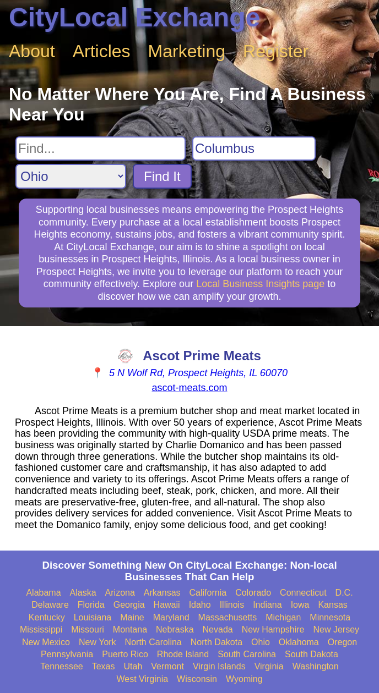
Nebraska (174, 629)
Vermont (167, 666)
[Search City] (254, 148)
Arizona (120, 592)
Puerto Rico (125, 654)
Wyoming (244, 679)
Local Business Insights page (260, 283)
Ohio (260, 642)
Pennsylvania (67, 654)
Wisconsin (197, 679)
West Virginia (142, 679)
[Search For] (100, 148)
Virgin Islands (219, 666)
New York (97, 642)
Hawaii (167, 604)
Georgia (129, 604)
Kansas (332, 604)
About (32, 51)
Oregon (342, 642)
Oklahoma (299, 642)
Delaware (50, 604)
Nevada (218, 629)
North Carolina (153, 642)
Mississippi (41, 629)
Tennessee (61, 666)
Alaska (83, 592)
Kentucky (47, 617)
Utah (133, 666)
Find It (162, 176)
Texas (103, 666)
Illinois (232, 604)
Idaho (200, 604)
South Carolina (247, 654)
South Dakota (311, 654)
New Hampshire (273, 629)
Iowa (300, 604)
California (208, 592)
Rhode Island (183, 654)
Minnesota (330, 617)
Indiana (267, 604)
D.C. (344, 592)
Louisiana (93, 617)
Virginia (269, 666)
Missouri (87, 629)
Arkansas (162, 592)
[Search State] (70, 176)
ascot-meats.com (189, 387)
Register (275, 51)
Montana (130, 629)
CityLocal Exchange (134, 17)
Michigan (283, 617)
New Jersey (336, 629)
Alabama (43, 592)
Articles (102, 51)
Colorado (253, 592)
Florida (91, 604)
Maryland (171, 617)
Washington (316, 666)
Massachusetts (227, 617)
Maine (132, 617)
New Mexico (46, 642)
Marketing (187, 51)
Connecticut (303, 592)
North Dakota (216, 642)
